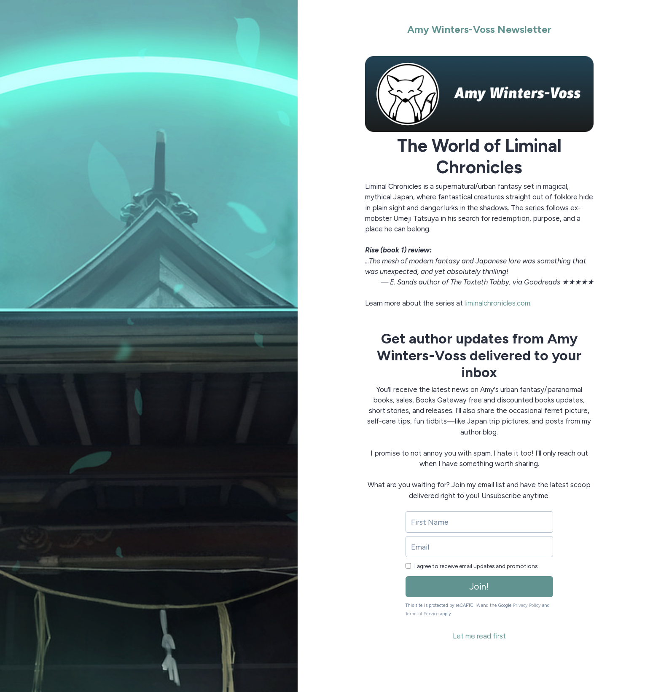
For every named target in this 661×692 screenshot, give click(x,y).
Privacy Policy (527, 605)
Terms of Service (422, 614)
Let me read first (479, 636)
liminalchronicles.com (497, 303)
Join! (479, 586)
